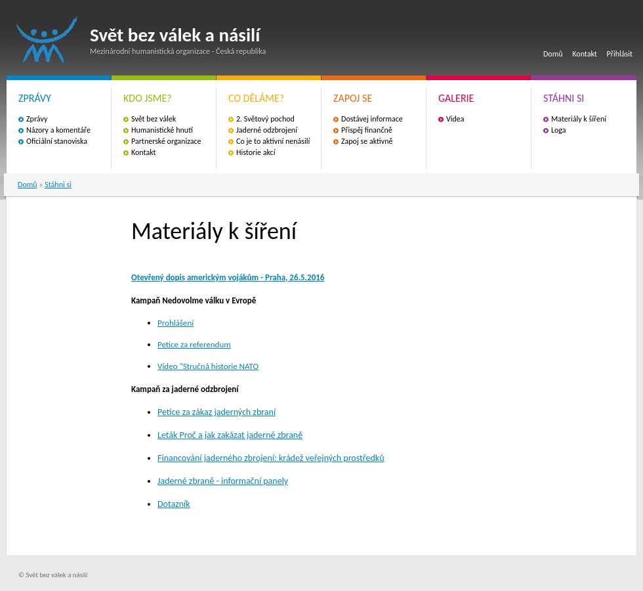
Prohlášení (175, 323)
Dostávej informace (372, 118)
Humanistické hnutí (162, 130)
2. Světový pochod (265, 118)
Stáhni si (58, 184)
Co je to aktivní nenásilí (273, 141)
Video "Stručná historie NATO (208, 366)
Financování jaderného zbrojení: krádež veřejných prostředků (270, 458)
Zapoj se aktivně (366, 141)
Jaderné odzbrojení (266, 130)
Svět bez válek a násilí (47, 39)
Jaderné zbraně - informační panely (222, 481)
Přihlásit (620, 53)
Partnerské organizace (166, 141)
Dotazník (173, 504)
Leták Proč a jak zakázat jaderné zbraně (229, 435)
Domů (553, 53)
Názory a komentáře (58, 130)
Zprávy (36, 118)
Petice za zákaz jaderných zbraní (216, 412)
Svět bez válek (153, 118)
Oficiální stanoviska (56, 141)
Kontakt (584, 53)
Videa (455, 118)
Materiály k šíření (578, 118)
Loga (558, 130)
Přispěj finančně (366, 130)
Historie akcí (255, 152)
